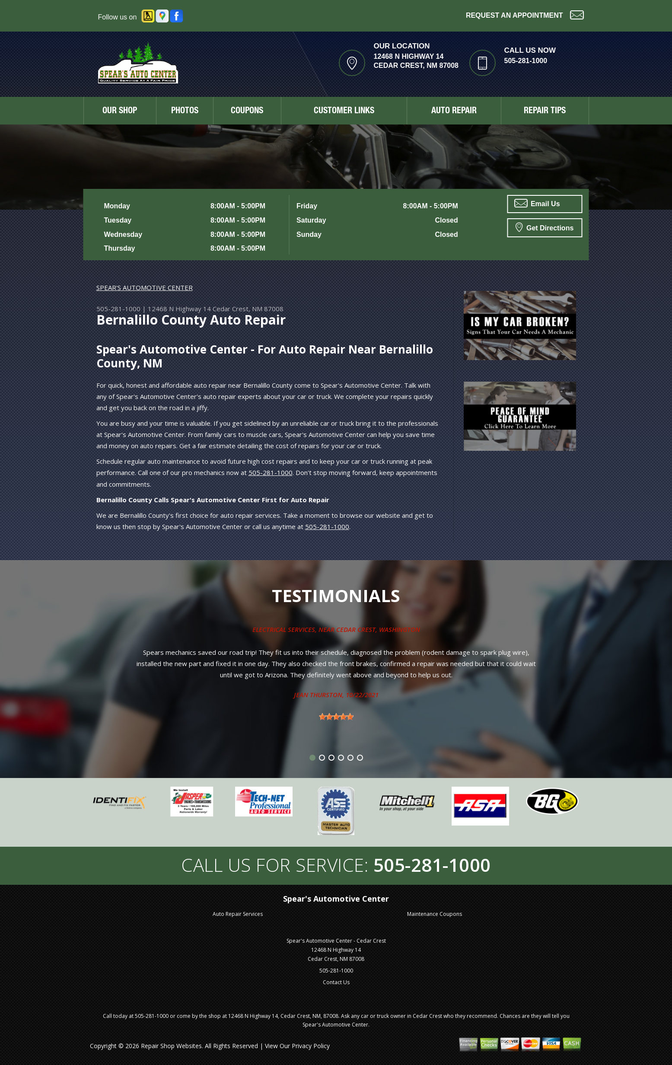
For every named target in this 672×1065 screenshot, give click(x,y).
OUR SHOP (119, 111)
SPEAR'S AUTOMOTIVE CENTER (144, 287)
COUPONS (247, 111)
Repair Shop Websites (171, 1046)
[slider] (336, 716)
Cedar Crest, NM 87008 (248, 308)
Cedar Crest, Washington (378, 629)
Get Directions (545, 227)
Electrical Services (283, 629)
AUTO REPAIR (454, 111)
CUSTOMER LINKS (344, 111)
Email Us (537, 203)
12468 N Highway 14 (179, 308)
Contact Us (336, 982)
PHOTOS (184, 111)
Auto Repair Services (238, 914)
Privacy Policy (311, 1046)
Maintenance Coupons (434, 914)
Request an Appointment (525, 14)
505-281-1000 (526, 60)
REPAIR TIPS (545, 111)
